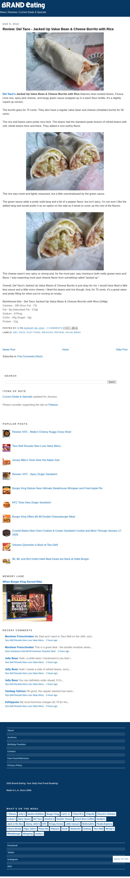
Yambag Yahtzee (15, 691)
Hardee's (100, 819)
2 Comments (54, 328)
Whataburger (14, 833)
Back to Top (121, 859)
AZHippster (12, 702)
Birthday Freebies (16, 744)
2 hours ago (51, 640)
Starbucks (75, 828)
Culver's (11, 819)
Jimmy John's (32, 824)
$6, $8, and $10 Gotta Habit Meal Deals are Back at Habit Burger (50, 558)
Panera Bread (14, 828)
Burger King (52, 814)
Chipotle (90, 814)
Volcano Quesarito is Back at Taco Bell (35, 544)
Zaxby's (39, 833)
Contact (11, 751)
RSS (9, 866)
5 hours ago (51, 695)
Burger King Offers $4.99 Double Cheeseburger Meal (43, 516)
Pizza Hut (43, 828)
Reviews (12, 12)
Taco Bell (98, 828)
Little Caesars (73, 824)
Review (59, 332)
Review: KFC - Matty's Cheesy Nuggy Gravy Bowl (41, 431)
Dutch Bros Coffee (84, 819)
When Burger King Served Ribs (22, 581)
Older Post (122, 349)
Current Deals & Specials (32, 12)
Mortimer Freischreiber (19, 636)
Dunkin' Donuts (65, 819)
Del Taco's (9, 93)
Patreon (53, 404)
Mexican (47, 332)
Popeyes (55, 828)
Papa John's (30, 828)
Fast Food (33, 332)
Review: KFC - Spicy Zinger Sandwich (34, 474)
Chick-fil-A (78, 814)
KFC (44, 824)
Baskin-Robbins (35, 814)
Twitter (10, 852)
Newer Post (9, 349)
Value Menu (73, 332)
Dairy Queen (24, 819)
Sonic (65, 828)
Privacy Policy (14, 765)
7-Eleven (11, 814)
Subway (87, 828)
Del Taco (19, 332)
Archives (12, 737)
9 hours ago (51, 706)
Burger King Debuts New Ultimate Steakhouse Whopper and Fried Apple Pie (57, 488)
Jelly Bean (11, 658)
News (3, 12)
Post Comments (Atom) (30, 356)
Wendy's (109, 828)
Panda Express (104, 824)
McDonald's (88, 824)
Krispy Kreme (56, 824)
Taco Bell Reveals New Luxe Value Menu (36, 445)
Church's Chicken (106, 814)
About (10, 730)
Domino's (49, 819)
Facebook (12, 845)
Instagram (12, 859)
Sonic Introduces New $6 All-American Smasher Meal (30, 651)
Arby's (21, 814)
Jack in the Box (15, 824)
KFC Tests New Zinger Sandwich (31, 502)
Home (65, 349)
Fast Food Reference (18, 758)
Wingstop (28, 833)
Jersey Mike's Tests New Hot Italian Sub (35, 460)
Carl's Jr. (66, 814)
